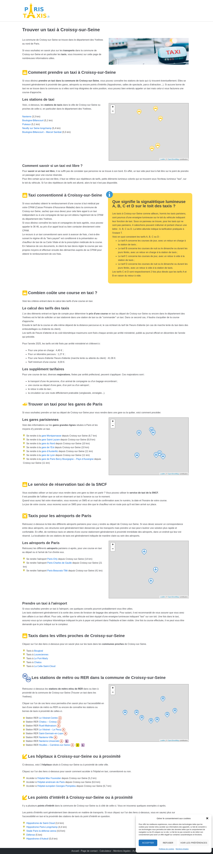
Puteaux (26, 124)
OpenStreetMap (173, 159)
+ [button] (113, 107)
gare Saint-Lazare (50, 439)
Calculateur (106, 851)
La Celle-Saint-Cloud (44, 666)
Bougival (38, 651)
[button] (207, 818)
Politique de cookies (166, 849)
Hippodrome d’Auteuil (37, 838)
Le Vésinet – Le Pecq (49, 729)
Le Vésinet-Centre (48, 718)
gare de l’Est (47, 447)
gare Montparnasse (51, 435)
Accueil (75, 851)
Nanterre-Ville (45, 737)
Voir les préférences (193, 842)
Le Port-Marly (41, 658)
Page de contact (89, 851)
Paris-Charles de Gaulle (59, 563)
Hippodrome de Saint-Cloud (40, 823)
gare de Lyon (48, 455)
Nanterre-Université (48, 741)
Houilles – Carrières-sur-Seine (54, 745)
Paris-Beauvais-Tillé (57, 570)
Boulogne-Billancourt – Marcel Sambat (42, 132)
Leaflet (162, 159)
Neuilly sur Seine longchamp (37, 128)
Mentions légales (182, 849)
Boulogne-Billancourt (33, 120)
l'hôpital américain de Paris (51, 782)
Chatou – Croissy (47, 722)
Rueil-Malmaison (47, 725)
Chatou (38, 662)
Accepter (148, 842)
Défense (30, 835)
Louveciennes (41, 654)
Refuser (168, 842)
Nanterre (26, 116)
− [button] (113, 111)
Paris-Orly (52, 559)
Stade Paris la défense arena (41, 831)
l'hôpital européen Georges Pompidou (56, 786)
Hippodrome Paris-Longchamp (42, 827)
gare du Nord (48, 443)
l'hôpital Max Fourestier (49, 778)
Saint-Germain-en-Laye (50, 733)
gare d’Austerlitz (49, 451)
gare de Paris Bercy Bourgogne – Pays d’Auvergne (67, 459)
